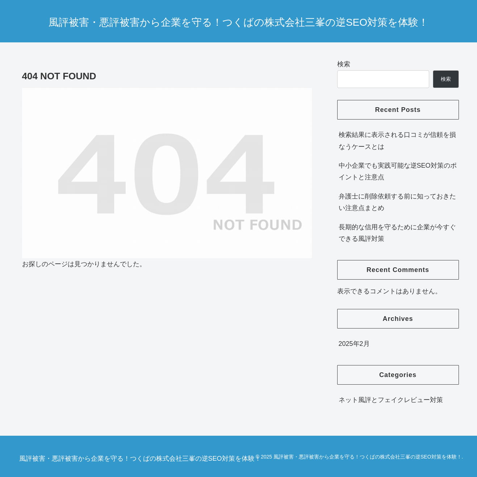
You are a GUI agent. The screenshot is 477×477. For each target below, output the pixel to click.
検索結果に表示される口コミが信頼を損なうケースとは (397, 140)
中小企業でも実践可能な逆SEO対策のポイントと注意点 (398, 171)
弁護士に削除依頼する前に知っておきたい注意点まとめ (397, 202)
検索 (343, 64)
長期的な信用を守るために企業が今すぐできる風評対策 (397, 232)
